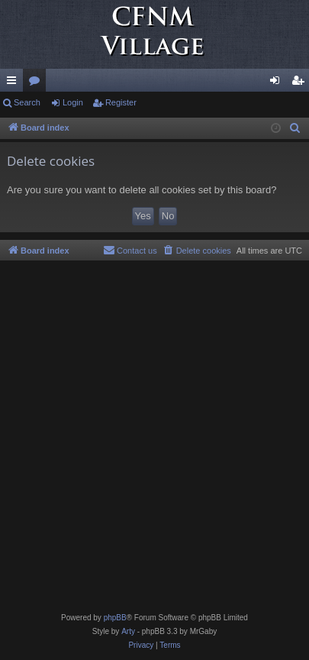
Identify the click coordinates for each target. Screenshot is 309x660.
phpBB (115, 617)
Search (27, 102)
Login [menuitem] (278, 83)
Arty (128, 631)
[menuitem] (295, 128)
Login (73, 102)
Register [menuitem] (301, 83)
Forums (37, 83)
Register (121, 102)
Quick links (14, 83)
